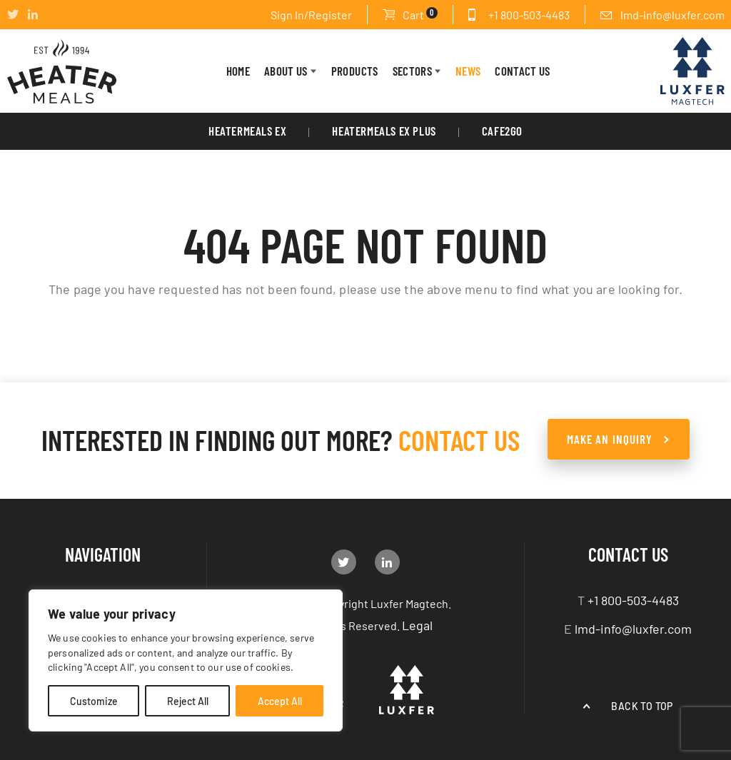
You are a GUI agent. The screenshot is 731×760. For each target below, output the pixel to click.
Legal (417, 624)
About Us (286, 70)
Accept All (280, 700)
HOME (238, 70)
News (467, 70)
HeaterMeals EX (247, 130)
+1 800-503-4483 (529, 14)
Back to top (642, 705)
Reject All (187, 700)
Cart (420, 13)
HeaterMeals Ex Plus (383, 130)
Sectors (412, 70)
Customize (94, 700)
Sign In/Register (311, 14)
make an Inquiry (610, 439)
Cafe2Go (502, 130)
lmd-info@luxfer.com (672, 14)
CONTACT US (522, 70)
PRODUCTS (354, 70)
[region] (186, 660)
